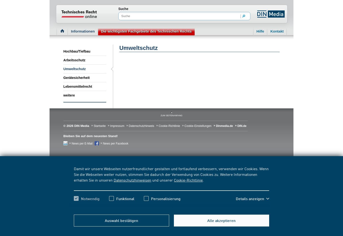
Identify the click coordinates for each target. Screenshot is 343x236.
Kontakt (277, 31)
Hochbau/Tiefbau (76, 51)
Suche (123, 9)
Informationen (83, 31)
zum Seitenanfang (171, 115)
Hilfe (260, 31)
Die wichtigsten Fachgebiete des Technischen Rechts (146, 31)
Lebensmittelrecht (77, 86)
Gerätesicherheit (76, 78)
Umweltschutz (74, 69)
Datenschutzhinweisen (132, 180)
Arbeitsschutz (74, 60)
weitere (69, 95)
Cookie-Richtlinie (188, 180)
